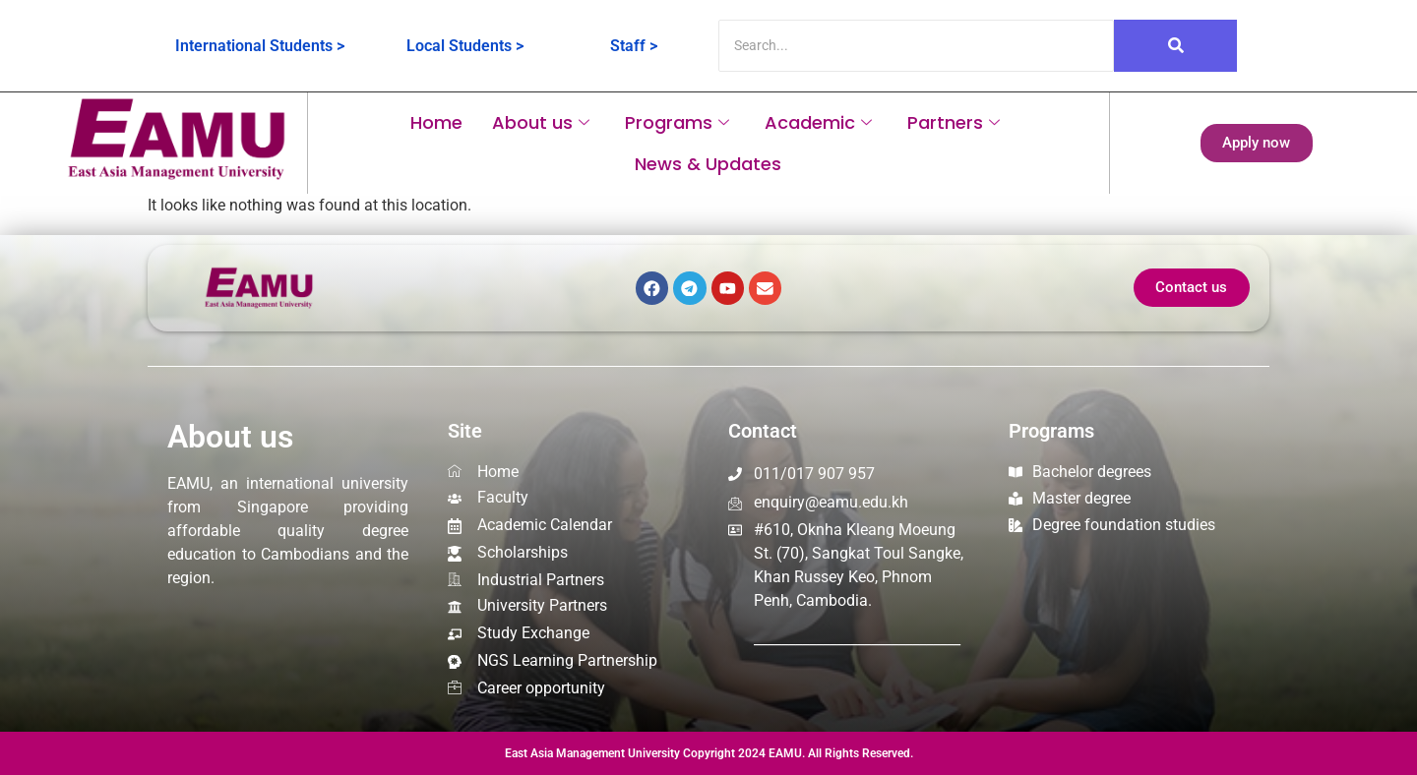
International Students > (259, 45)
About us (540, 122)
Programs (677, 122)
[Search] (916, 46)
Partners (953, 122)
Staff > (633, 45)
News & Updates (708, 163)
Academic (818, 122)
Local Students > (465, 45)
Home (436, 122)
